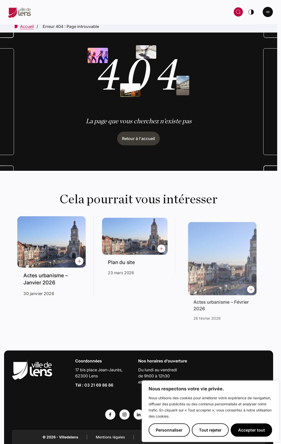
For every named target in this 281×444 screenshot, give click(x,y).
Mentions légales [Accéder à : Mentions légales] (110, 437)
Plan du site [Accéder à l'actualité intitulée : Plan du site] (123, 260)
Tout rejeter (210, 430)
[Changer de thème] (251, 12)
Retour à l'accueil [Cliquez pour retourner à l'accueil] (138, 138)
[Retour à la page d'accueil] (77, 12)
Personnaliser (169, 430)
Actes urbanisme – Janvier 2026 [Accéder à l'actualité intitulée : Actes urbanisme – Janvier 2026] (46, 277)
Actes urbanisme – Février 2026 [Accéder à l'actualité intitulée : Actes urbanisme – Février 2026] (222, 298)
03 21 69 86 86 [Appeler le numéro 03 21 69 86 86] (98, 385)
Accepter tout (251, 430)
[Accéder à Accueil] (27, 26)
